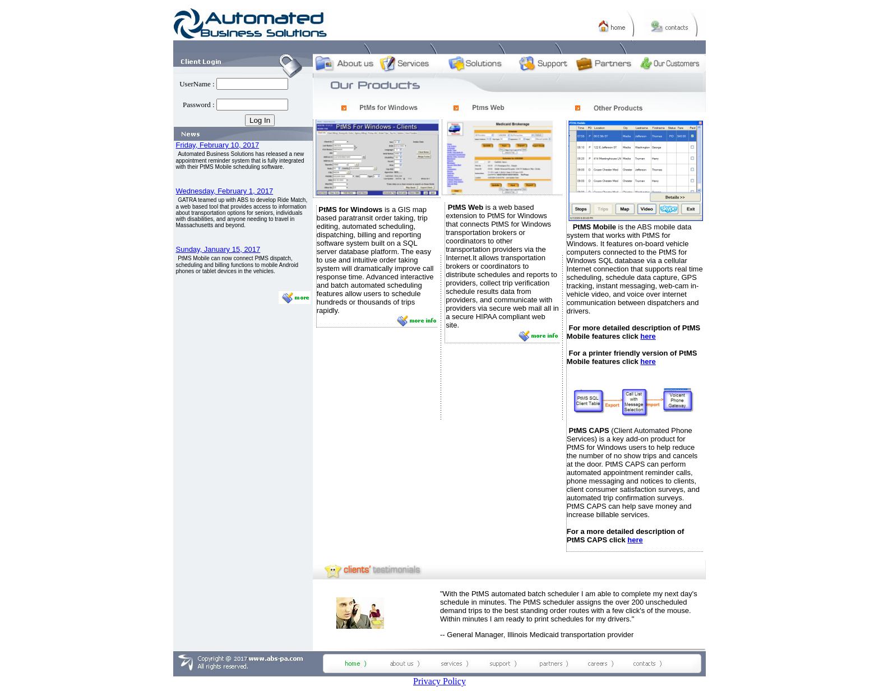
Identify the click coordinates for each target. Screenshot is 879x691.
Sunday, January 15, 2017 (218, 249)
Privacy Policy (439, 681)
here (647, 336)
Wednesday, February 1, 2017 (225, 191)
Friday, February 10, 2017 (218, 145)
